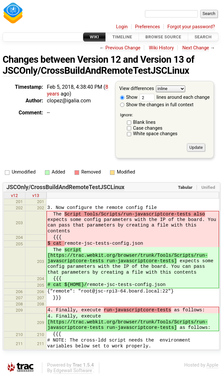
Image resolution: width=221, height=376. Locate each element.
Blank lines (144, 122)
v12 (14, 195)
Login (122, 27)
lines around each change (174, 97)
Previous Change (123, 48)
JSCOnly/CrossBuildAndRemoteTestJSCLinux (96, 70)
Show (129, 97)
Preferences (147, 27)
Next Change (195, 48)
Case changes (147, 128)
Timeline (122, 36)
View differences (136, 89)
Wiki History (161, 48)
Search (203, 36)
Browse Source (163, 36)
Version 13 (162, 59)
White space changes (155, 133)
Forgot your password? (191, 27)
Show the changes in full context (157, 105)
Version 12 (99, 59)
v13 (35, 195)
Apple (212, 365)
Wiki (94, 36)
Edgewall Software (72, 370)
